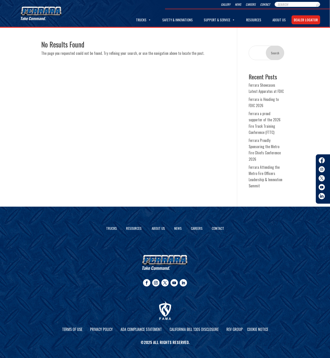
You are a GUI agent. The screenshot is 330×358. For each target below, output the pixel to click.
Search (275, 52)
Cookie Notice (257, 329)
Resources (253, 19)
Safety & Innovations (177, 19)
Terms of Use (72, 329)
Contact (265, 4)
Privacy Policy (101, 329)
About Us (279, 19)
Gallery (225, 4)
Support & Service (219, 20)
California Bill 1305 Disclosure (194, 329)
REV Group (234, 329)
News (238, 4)
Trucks (143, 20)
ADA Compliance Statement (141, 329)
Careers (251, 4)
